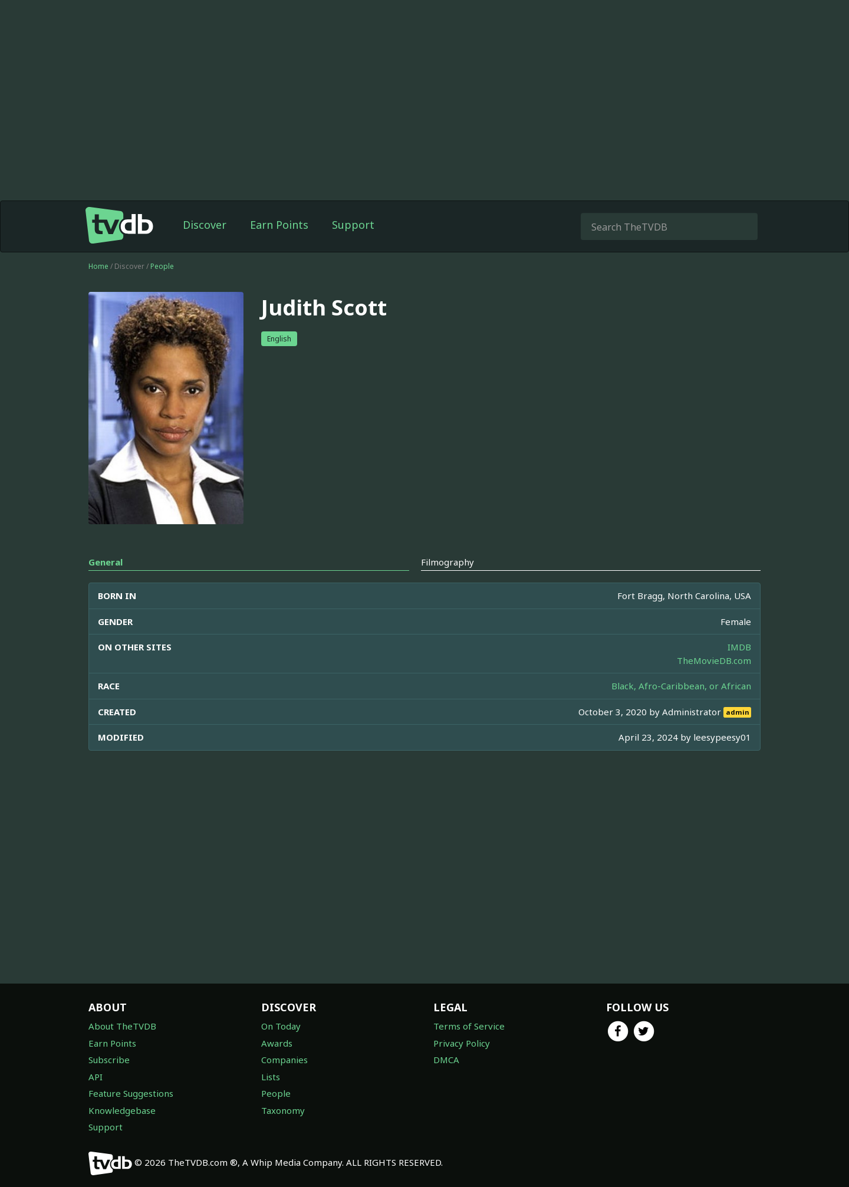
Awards (276, 1043)
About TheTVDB (122, 1026)
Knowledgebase (122, 1110)
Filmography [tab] (447, 562)
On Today (281, 1026)
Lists (270, 1077)
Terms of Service (469, 1026)
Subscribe (109, 1060)
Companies (284, 1060)
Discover (204, 225)
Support (353, 225)
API (95, 1077)
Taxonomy (283, 1110)
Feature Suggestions (130, 1093)
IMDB (739, 647)
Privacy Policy (461, 1043)
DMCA (446, 1060)
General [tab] (105, 562)
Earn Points (279, 225)
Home (98, 266)
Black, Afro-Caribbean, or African (681, 686)
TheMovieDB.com (714, 660)
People (162, 266)
